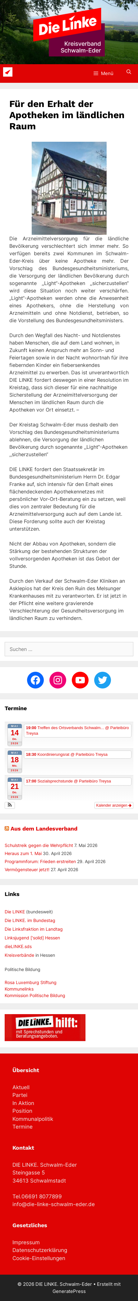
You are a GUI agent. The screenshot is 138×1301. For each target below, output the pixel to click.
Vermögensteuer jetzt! (27, 869)
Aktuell (21, 1087)
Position (22, 1111)
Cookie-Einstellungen (38, 1258)
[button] (10, 805)
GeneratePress (69, 1291)
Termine (22, 1127)
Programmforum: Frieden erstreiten (40, 861)
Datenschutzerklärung (39, 1250)
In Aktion (23, 1103)
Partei (19, 1095)
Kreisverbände (19, 955)
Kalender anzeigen (113, 805)
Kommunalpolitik (32, 1119)
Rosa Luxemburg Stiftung (31, 982)
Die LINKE (15, 911)
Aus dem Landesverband (44, 828)
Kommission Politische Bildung (35, 995)
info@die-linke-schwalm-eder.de (53, 1204)
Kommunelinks (19, 988)
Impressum (26, 1242)
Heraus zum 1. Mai (23, 853)
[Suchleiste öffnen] (129, 72)
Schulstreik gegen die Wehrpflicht (39, 845)
